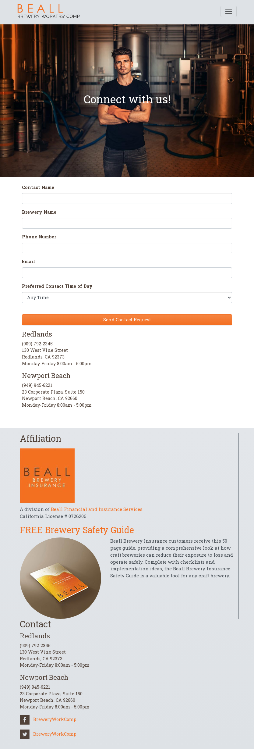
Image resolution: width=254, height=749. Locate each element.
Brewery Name (39, 212)
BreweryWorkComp (48, 719)
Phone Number (39, 237)
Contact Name (38, 187)
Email (28, 261)
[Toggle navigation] (228, 11)
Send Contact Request (127, 320)
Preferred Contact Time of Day (57, 286)
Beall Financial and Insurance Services (97, 509)
